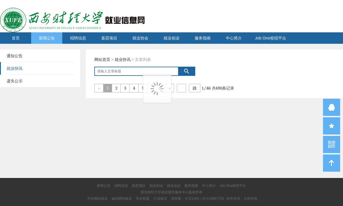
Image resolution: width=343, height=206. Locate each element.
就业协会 (140, 38)
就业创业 (171, 38)
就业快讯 (123, 59)
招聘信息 (78, 38)
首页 (16, 38)
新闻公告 (47, 38)
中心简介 (234, 38)
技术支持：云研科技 (241, 199)
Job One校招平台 (270, 38)
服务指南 (203, 38)
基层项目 (109, 38)
